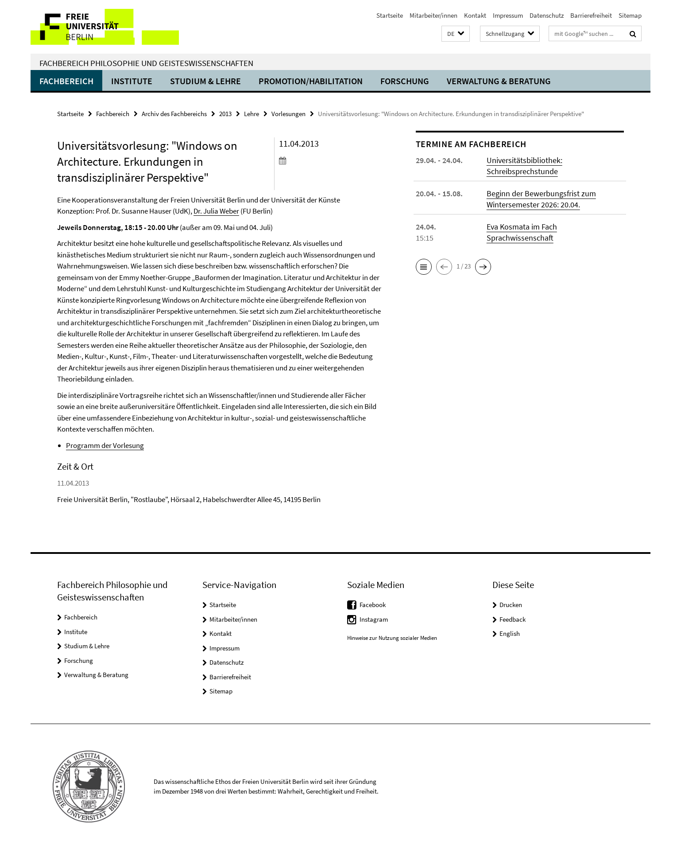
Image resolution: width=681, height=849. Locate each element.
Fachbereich (66, 80)
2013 (225, 113)
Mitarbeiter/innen (433, 15)
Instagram (374, 619)
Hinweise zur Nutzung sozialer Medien (392, 638)
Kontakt (475, 15)
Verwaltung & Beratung (499, 80)
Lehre (251, 113)
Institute (131, 80)
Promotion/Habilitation (311, 80)
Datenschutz (547, 15)
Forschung (404, 80)
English (509, 633)
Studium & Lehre (205, 80)
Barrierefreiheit (591, 15)
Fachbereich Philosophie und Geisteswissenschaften (146, 63)
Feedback (512, 619)
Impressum (508, 15)
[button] (455, 34)
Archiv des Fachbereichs (174, 113)
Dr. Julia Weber (216, 211)
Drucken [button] (510, 604)
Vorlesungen (288, 113)
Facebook (373, 604)
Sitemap (630, 15)
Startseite (389, 15)
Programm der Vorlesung (105, 445)
